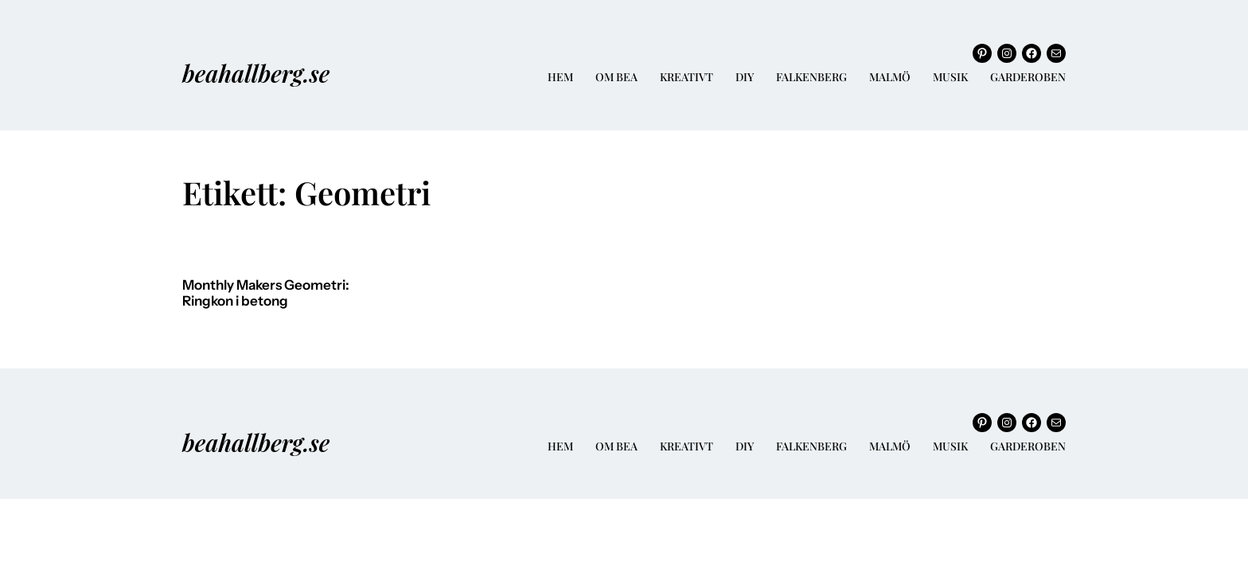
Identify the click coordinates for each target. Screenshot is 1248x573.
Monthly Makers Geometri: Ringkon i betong (265, 293)
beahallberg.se (256, 72)
